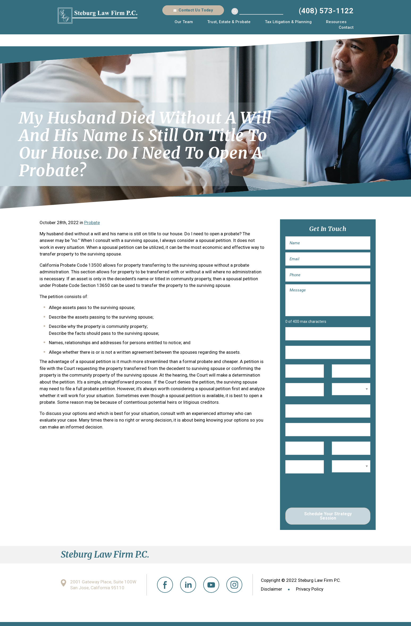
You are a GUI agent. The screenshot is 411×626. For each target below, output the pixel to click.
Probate (92, 222)
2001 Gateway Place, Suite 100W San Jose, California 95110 (103, 585)
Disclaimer (271, 589)
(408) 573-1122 (326, 10)
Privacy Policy (309, 589)
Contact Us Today (196, 10)
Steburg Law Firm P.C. (97, 15)
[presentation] (325, 491)
